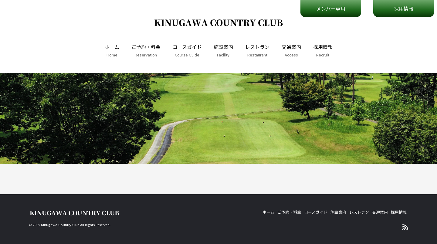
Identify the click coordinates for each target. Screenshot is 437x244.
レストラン (257, 46)
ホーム (112, 46)
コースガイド (187, 46)
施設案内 (223, 46)
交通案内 (291, 46)
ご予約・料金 (146, 46)
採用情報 (323, 46)
